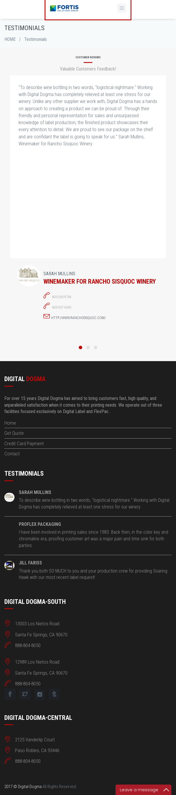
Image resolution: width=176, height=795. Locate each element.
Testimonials (35, 39)
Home (10, 423)
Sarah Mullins (35, 492)
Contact (12, 454)
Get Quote (14, 433)
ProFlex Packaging (40, 524)
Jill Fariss (30, 563)
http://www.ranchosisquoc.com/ (78, 318)
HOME (10, 39)
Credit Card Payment (24, 443)
